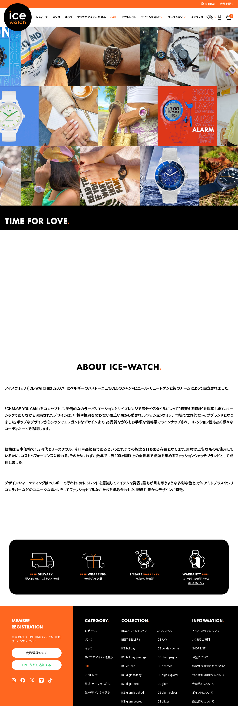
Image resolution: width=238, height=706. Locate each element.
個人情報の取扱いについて (208, 675)
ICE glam (162, 684)
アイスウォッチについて (205, 630)
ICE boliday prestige (133, 657)
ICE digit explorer (167, 675)
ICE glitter (163, 701)
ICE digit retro (130, 684)
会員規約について (203, 684)
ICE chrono (128, 666)
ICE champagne (167, 657)
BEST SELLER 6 (131, 639)
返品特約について (203, 701)
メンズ (56, 17)
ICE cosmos (164, 666)
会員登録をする (37, 653)
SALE (113, 17)
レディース (42, 17)
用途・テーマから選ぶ (97, 684)
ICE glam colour (167, 692)
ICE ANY (162, 639)
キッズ (69, 17)
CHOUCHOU (164, 630)
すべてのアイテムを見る (91, 17)
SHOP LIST (198, 648)
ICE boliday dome (168, 648)
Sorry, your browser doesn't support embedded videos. (119, 291)
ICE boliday (128, 648)
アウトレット (129, 17)
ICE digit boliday (131, 675)
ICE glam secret (131, 701)
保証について (200, 657)
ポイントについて (202, 692)
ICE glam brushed (132, 692)
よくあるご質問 (201, 639)
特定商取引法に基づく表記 (208, 666)
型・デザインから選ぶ (97, 692)
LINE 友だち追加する (36, 665)
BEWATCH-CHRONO (134, 630)
